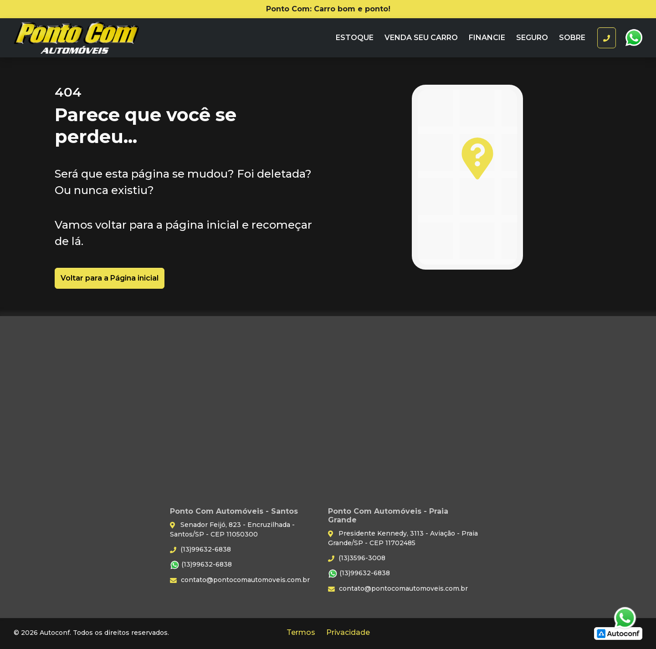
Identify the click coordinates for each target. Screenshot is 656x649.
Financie (487, 37)
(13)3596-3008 (356, 558)
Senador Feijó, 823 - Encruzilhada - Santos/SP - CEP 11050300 (232, 529)
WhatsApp (633, 38)
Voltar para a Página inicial (110, 278)
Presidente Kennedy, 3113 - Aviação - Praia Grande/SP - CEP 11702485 (403, 538)
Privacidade (348, 632)
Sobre (572, 37)
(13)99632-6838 (200, 549)
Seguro (532, 37)
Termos (301, 632)
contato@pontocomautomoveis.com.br (240, 580)
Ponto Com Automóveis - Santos (94, 38)
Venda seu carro (421, 37)
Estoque (355, 37)
